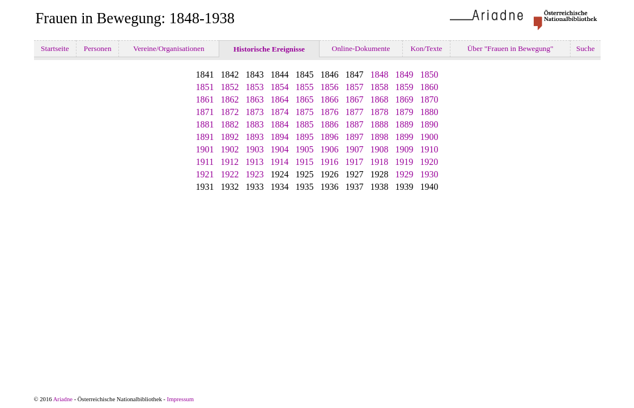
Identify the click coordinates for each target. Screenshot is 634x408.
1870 (429, 99)
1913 (254, 162)
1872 (230, 112)
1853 (255, 87)
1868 (380, 99)
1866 (330, 99)
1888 (380, 124)
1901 (205, 149)
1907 (355, 149)
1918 (379, 162)
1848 (380, 74)
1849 (404, 74)
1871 (205, 112)
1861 (205, 99)
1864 (280, 99)
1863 (255, 99)
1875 (305, 112)
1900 (429, 137)
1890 (429, 124)
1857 (355, 87)
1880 (429, 112)
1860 (429, 87)
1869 (404, 99)
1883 (255, 124)
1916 (329, 162)
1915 (304, 162)
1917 (354, 162)
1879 (404, 112)
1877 (355, 112)
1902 (230, 149)
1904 (280, 149)
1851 (205, 87)
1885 (305, 124)
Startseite (55, 48)
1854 (280, 87)
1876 (330, 112)
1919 (404, 162)
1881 (205, 124)
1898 (380, 137)
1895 (305, 137)
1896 (330, 137)
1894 (280, 137)
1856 (330, 87)
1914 (279, 162)
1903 (255, 149)
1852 (230, 87)
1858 (380, 87)
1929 (404, 174)
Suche (586, 48)
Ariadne (63, 399)
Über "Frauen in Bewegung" (510, 48)
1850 (429, 74)
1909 (404, 149)
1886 (330, 124)
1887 (355, 124)
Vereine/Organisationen (168, 48)
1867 (355, 99)
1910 (429, 149)
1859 (404, 87)
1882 (230, 124)
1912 (229, 162)
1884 (280, 124)
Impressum (180, 399)
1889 (404, 124)
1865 (305, 99)
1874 (280, 112)
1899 (404, 137)
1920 (429, 162)
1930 (429, 174)
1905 (305, 149)
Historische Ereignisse (269, 49)
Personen (97, 48)
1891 (205, 137)
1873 (255, 112)
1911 (205, 162)
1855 (305, 87)
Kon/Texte (426, 48)
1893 (255, 137)
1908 (380, 149)
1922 (230, 174)
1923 (255, 174)
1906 (330, 149)
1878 (380, 112)
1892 (230, 137)
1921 (205, 174)
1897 (355, 137)
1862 (230, 99)
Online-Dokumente (361, 48)
